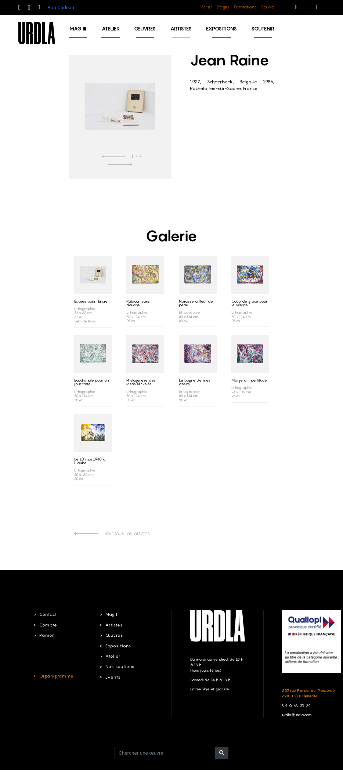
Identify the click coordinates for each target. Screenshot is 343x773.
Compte (48, 624)
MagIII (111, 614)
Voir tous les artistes (112, 533)
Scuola (267, 7)
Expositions (221, 28)
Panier (46, 634)
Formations (245, 7)
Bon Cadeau (60, 7)
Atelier (111, 28)
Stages (223, 7)
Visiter (206, 7)
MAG (77, 28)
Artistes (181, 28)
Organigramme (55, 675)
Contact (48, 614)
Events (112, 676)
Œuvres (145, 28)
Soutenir (262, 28)
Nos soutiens (119, 666)
